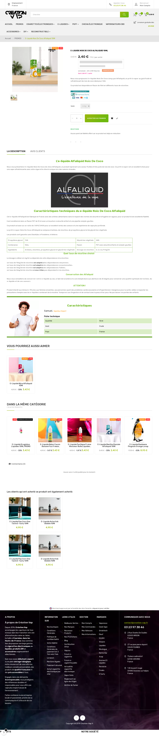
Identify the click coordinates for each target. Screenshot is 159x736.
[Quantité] (77, 118)
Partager (72, 142)
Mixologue (103, 649)
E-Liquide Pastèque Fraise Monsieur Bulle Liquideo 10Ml (79, 445)
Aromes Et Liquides (103, 661)
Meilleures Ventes (71, 623)
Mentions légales (53, 662)
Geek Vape (103, 627)
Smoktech (103, 631)
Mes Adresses (87, 631)
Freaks (101, 670)
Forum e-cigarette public (70, 661)
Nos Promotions (70, 637)
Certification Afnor (69, 645)
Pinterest (82, 142)
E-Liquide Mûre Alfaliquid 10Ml (21, 385)
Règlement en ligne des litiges (70, 680)
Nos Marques (69, 627)
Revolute (102, 667)
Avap (101, 657)
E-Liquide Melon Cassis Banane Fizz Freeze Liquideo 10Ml (50, 445)
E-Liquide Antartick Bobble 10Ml (49, 523)
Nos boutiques (52, 627)
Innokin (102, 638)
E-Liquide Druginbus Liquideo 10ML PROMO (20, 445)
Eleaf (101, 634)
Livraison (50, 658)
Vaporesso (103, 623)
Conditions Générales (51, 632)
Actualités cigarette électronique (69, 669)
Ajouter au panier (96, 118)
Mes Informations (89, 634)
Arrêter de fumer (71, 685)
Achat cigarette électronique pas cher (53, 671)
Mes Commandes (88, 627)
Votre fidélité (52, 643)
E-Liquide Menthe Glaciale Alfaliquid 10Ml (109, 445)
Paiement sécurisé (54, 665)
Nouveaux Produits (68, 632)
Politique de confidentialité (53, 638)
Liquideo (102, 645)
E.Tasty (102, 674)
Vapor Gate (68, 675)
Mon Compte (87, 623)
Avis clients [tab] (37, 151)
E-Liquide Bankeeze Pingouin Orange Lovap (138, 445)
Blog (66, 641)
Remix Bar (103, 653)
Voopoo (102, 642)
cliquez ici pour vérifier (100, 608)
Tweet (77, 142)
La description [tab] (16, 151)
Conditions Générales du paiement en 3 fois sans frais (53, 650)
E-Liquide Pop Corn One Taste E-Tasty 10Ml (20, 523)
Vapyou (67, 650)
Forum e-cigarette (68, 655)
